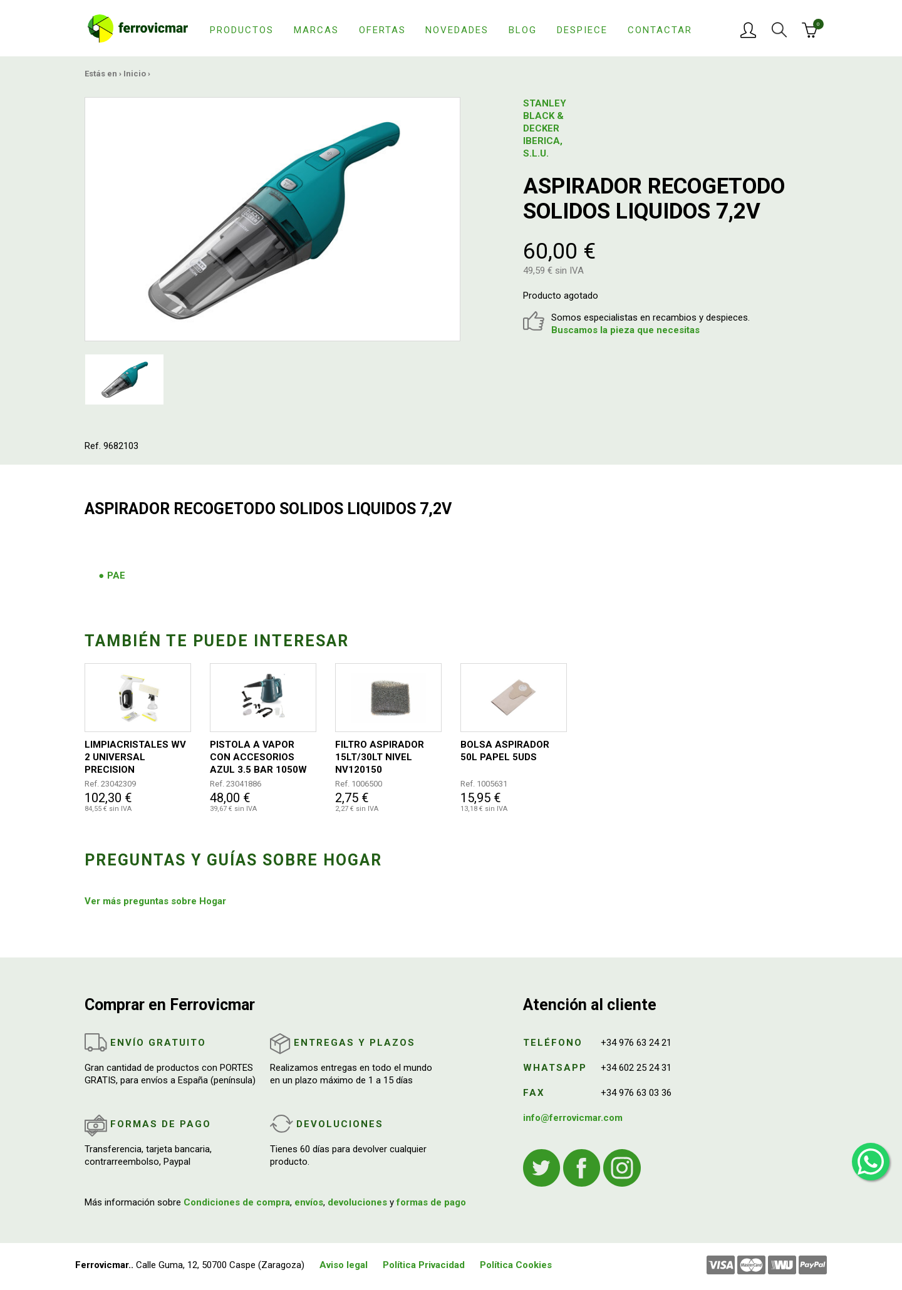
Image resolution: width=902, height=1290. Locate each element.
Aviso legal (343, 1265)
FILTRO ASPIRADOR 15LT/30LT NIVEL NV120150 (379, 757)
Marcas (316, 30)
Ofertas (382, 30)
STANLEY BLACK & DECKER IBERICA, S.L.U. (544, 128)
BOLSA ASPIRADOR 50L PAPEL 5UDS (504, 751)
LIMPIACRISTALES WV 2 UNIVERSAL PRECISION (135, 757)
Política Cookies (516, 1265)
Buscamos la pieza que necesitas (625, 330)
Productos (242, 30)
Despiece (582, 30)
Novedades (457, 30)
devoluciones (357, 1202)
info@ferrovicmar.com (573, 1117)
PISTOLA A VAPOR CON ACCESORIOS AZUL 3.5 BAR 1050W (258, 757)
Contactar (660, 30)
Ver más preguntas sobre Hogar (155, 901)
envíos (308, 1202)
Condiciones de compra (237, 1202)
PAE (116, 575)
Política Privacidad (424, 1265)
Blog (523, 30)
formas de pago (431, 1202)
